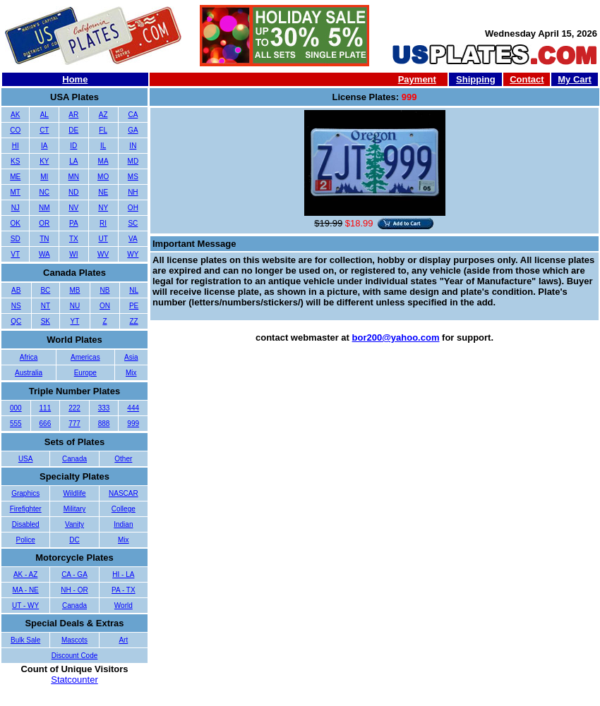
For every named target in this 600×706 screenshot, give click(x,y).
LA (73, 161)
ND (73, 192)
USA (25, 459)
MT (15, 192)
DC (74, 540)
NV (73, 208)
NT (45, 306)
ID (73, 146)
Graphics (25, 493)
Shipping (476, 79)
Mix (131, 373)
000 (16, 408)
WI (73, 254)
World (123, 605)
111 (46, 408)
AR (73, 114)
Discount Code (75, 655)
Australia (28, 373)
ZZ (133, 321)
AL (44, 114)
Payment (417, 79)
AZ (103, 114)
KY (44, 161)
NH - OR (74, 590)
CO (15, 130)
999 (133, 423)
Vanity (74, 524)
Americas (85, 357)
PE (133, 306)
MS (133, 177)
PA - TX (124, 590)
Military (75, 509)
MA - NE (26, 590)
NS (16, 306)
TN (44, 239)
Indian (123, 524)
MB (74, 290)
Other (123, 459)
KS (15, 161)
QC (16, 321)
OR (44, 223)
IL (103, 146)
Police (25, 540)
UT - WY (25, 605)
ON (105, 306)
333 (104, 408)
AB (15, 290)
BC (45, 290)
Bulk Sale (25, 640)
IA (44, 146)
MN (74, 177)
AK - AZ (25, 574)
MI (44, 177)
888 (104, 423)
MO (103, 177)
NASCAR (123, 493)
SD (15, 239)
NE (103, 192)
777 (74, 423)
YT (75, 321)
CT (44, 130)
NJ (15, 208)
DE (73, 130)
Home (75, 79)
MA (103, 161)
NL (133, 290)
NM (44, 208)
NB (104, 290)
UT (102, 239)
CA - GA (74, 574)
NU (75, 306)
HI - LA (123, 574)
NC (44, 192)
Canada (74, 459)
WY (132, 254)
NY (103, 208)
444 (133, 408)
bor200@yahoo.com (396, 337)
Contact (527, 79)
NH (133, 192)
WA (44, 254)
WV (103, 254)
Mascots (74, 640)
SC (133, 223)
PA (73, 223)
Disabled (26, 524)
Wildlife (74, 493)
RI (103, 223)
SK (45, 321)
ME (15, 177)
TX (73, 239)
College (124, 509)
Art (123, 640)
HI (15, 146)
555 (16, 423)
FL (103, 130)
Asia (131, 357)
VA (133, 239)
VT (15, 254)
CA (133, 114)
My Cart (575, 79)
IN (132, 146)
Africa (29, 357)
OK (15, 223)
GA (133, 130)
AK (15, 114)
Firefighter (26, 509)
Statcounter (74, 679)
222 (74, 408)
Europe (85, 373)
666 (46, 423)
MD (133, 161)
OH (133, 208)
